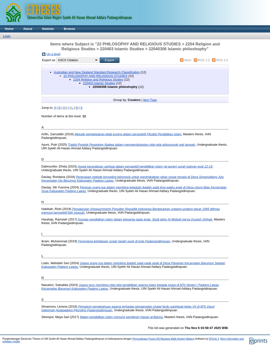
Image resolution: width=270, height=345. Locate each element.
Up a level (53, 54)
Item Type (150, 100)
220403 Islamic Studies (99, 83)
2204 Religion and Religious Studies (98, 79)
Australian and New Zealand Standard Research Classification (97, 72)
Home (9, 29)
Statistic (48, 29)
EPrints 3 (214, 338)
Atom (187, 60)
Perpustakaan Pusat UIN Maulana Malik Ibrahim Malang (163, 338)
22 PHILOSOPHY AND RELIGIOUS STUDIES (95, 76)
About (27, 29)
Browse (69, 29)
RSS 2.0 (222, 60)
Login (6, 36)
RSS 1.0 (204, 60)
